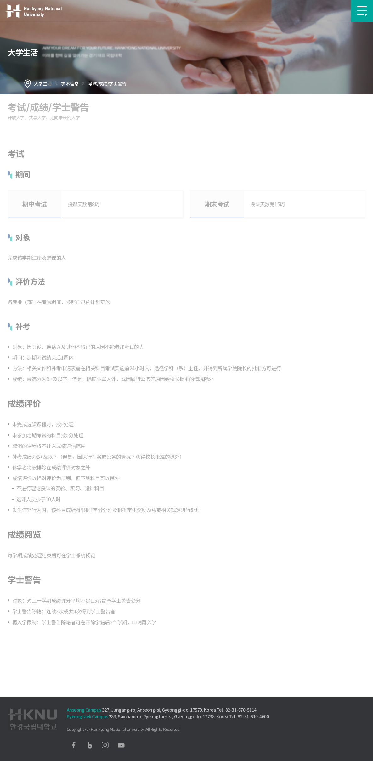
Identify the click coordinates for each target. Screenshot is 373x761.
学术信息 (70, 83)
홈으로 (27, 83)
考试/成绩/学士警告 (107, 83)
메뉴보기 (362, 11)
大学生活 (43, 83)
